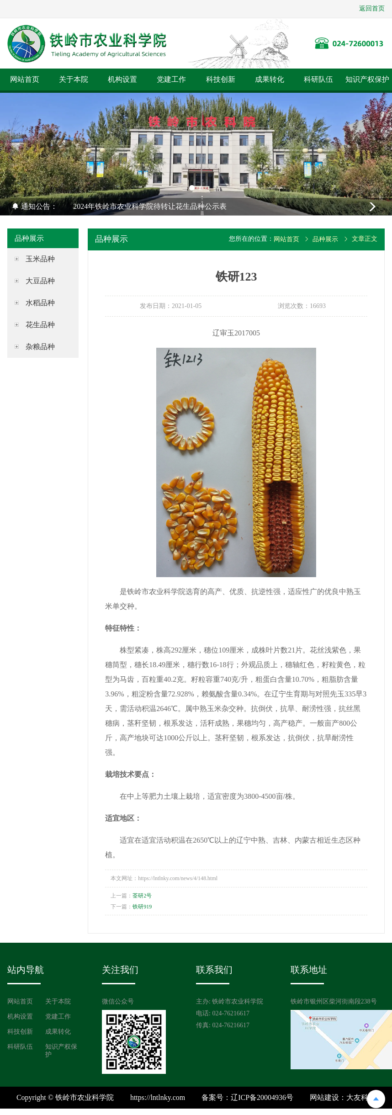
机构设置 (122, 79)
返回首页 (372, 8)
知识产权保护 (367, 79)
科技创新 (220, 79)
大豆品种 (40, 281)
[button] (192, 188)
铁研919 (142, 906)
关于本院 (73, 79)
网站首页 (24, 79)
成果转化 (269, 79)
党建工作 (171, 79)
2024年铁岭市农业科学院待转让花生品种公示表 (150, 206)
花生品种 (40, 325)
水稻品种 (40, 303)
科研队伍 (318, 79)
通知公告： (35, 206)
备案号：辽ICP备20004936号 (247, 1097)
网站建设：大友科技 (343, 1097)
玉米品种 (40, 259)
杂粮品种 (40, 346)
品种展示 (325, 239)
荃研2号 (142, 895)
